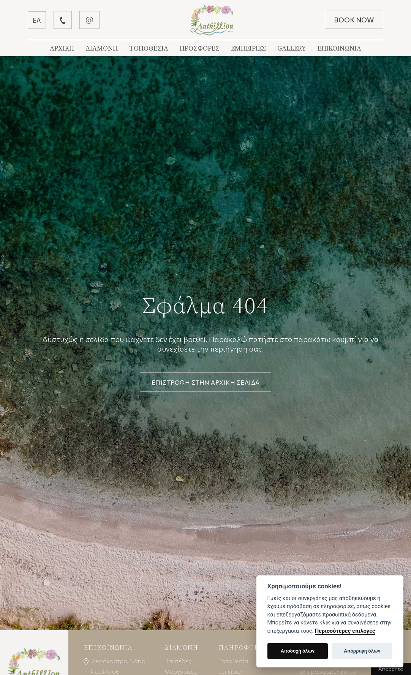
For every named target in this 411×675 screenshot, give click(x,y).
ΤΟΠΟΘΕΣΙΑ (148, 48)
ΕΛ (38, 20)
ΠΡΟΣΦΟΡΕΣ (200, 48)
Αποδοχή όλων (298, 651)
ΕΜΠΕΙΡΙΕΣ (248, 48)
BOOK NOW (353, 20)
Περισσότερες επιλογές (345, 631)
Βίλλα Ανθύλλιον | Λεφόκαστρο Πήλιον (212, 20)
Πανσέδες (178, 660)
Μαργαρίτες (181, 671)
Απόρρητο (390, 668)
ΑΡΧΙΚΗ (62, 48)
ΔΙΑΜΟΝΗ (101, 48)
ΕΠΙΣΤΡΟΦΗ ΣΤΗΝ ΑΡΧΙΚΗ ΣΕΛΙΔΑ (206, 382)
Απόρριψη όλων (362, 651)
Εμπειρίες (231, 671)
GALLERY (291, 48)
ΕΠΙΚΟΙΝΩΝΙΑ (339, 48)
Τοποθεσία (233, 660)
